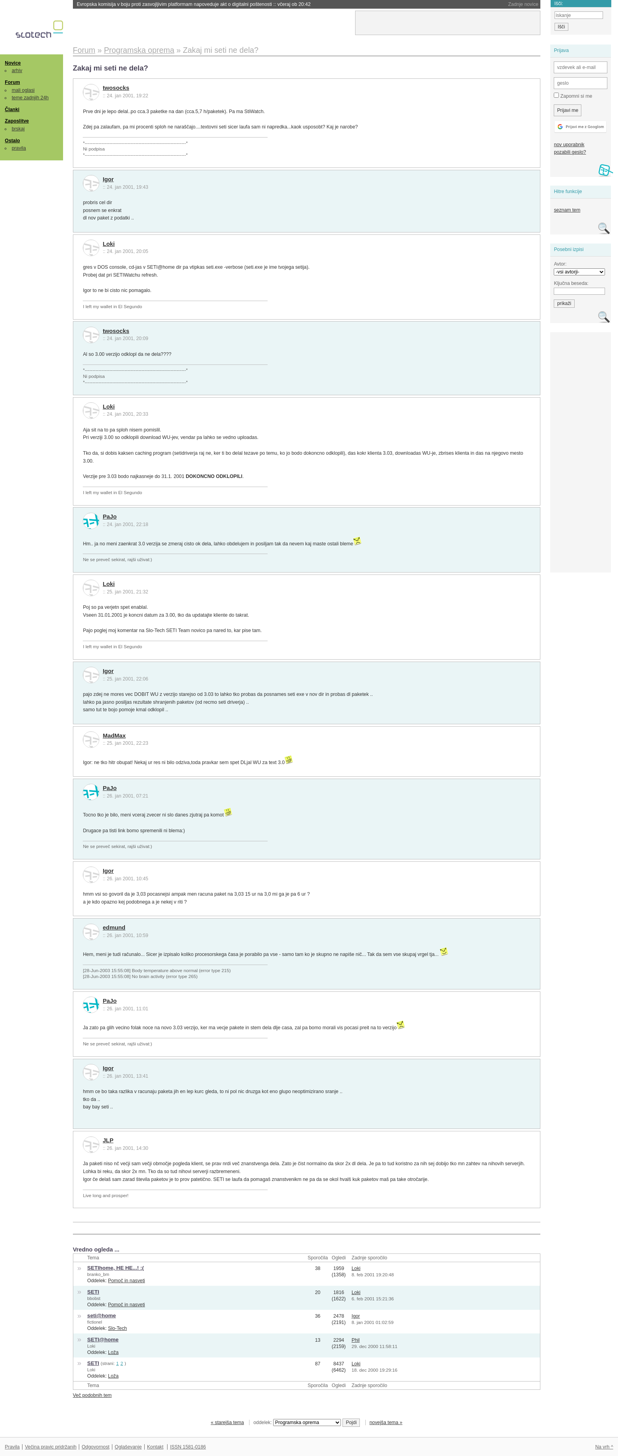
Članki (12, 109)
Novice (12, 63)
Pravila (12, 1447)
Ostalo (12, 140)
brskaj (18, 129)
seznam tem (567, 210)
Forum (12, 82)
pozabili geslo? (570, 152)
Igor (108, 179)
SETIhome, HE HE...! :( (115, 1268)
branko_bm (98, 1274)
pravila (19, 148)
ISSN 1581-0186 (188, 1447)
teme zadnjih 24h (30, 97)
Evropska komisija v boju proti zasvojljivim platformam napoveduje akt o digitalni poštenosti (194, 4)
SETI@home (102, 1340)
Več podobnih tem (92, 1395)
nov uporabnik (569, 144)
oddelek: (297, 1422)
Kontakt (155, 1447)
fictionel (94, 1322)
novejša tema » (385, 1422)
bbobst (93, 1298)
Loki (109, 244)
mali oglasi (23, 90)
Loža (113, 1352)
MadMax (114, 736)
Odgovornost (96, 1447)
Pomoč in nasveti (126, 1280)
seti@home (101, 1315)
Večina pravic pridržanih (50, 1447)
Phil (356, 1340)
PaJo (110, 516)
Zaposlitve (17, 121)
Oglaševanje (128, 1447)
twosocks (116, 88)
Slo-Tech (117, 1328)
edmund (114, 927)
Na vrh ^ (604, 1447)
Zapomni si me (573, 96)
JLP (108, 1140)
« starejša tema (227, 1422)
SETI (93, 1292)
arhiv (17, 70)
